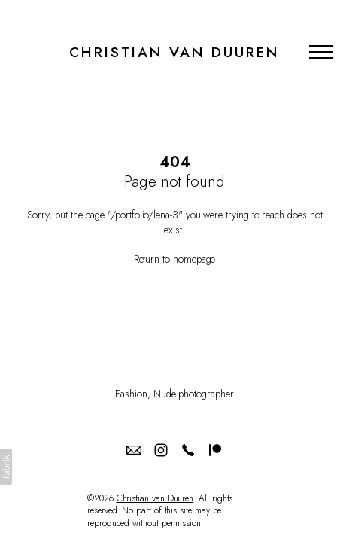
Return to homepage (175, 258)
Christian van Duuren (155, 498)
